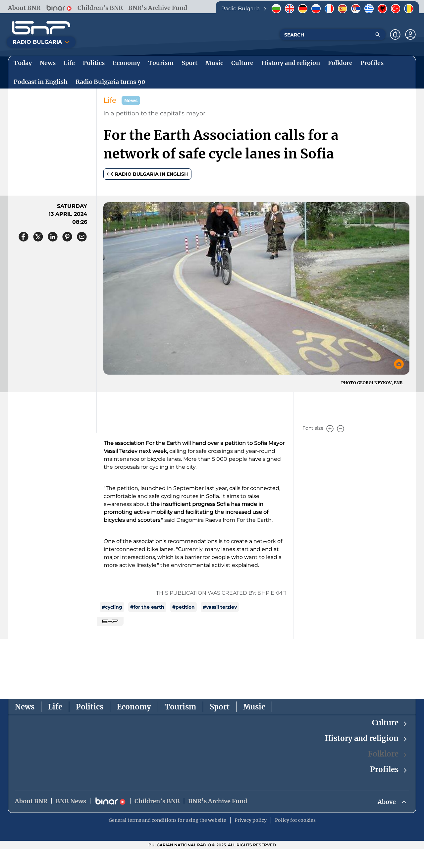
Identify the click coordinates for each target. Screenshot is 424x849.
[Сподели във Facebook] (23, 236)
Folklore (388, 754)
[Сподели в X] (38, 236)
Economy (134, 706)
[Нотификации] (395, 34)
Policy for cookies (295, 820)
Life (109, 100)
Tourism (180, 706)
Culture (390, 723)
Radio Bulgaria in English (147, 174)
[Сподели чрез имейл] (82, 236)
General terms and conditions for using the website (167, 820)
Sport (220, 706)
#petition (183, 607)
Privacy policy (251, 820)
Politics (89, 706)
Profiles (389, 769)
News (24, 706)
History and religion (366, 738)
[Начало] (41, 27)
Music (254, 706)
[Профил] (410, 34)
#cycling (112, 607)
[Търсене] (377, 34)
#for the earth (147, 607)
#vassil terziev (220, 607)
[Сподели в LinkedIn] (52, 236)
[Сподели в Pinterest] (67, 236)
